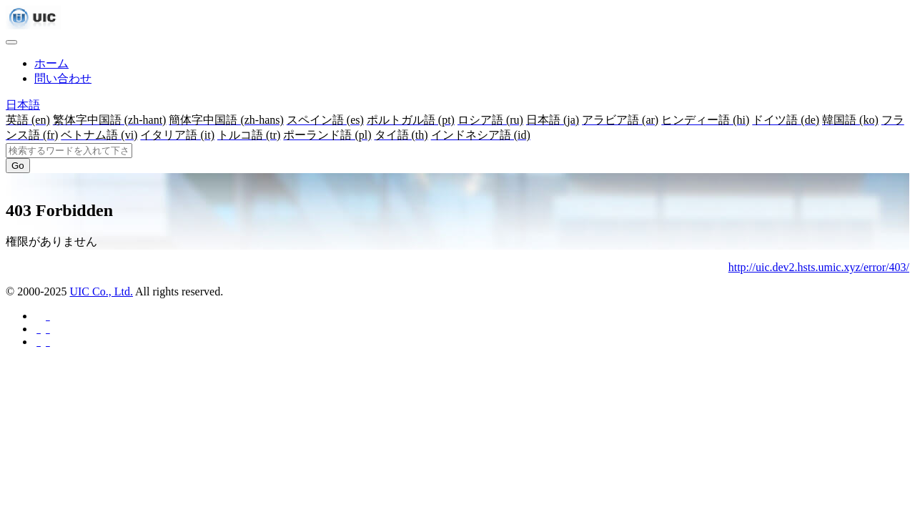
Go (17, 165)
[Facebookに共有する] (47, 316)
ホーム (51, 63)
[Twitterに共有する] (47, 329)
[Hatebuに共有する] (47, 341)
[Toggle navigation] (11, 42)
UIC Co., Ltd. (100, 291)
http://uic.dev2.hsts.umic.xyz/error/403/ (818, 267)
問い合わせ (63, 78)
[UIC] (33, 25)
